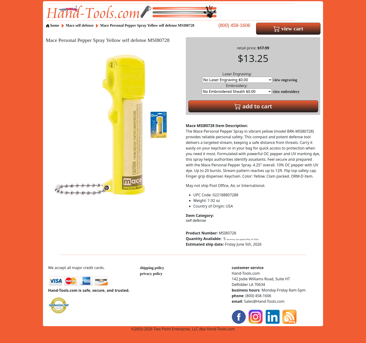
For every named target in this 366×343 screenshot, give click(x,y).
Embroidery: (237, 89)
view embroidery (286, 92)
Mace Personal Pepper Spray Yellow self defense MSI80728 (147, 25)
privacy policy (151, 274)
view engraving (285, 80)
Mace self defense (80, 25)
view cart (288, 28)
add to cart (253, 106)
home (52, 25)
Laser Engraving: (237, 77)
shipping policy (152, 268)
